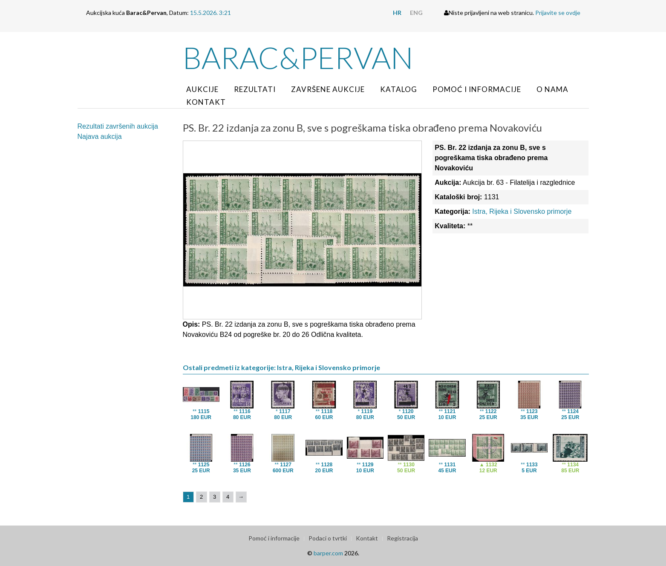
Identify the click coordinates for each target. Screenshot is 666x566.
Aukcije (202, 89)
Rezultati (255, 89)
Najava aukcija (100, 136)
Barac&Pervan (298, 57)
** (200, 414)
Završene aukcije (328, 89)
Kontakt (206, 102)
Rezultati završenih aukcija (118, 126)
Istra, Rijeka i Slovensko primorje (521, 211)
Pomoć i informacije (476, 89)
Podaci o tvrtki (327, 538)
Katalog (398, 89)
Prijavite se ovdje (557, 12)
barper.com (328, 553)
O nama (552, 89)
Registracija (402, 538)
